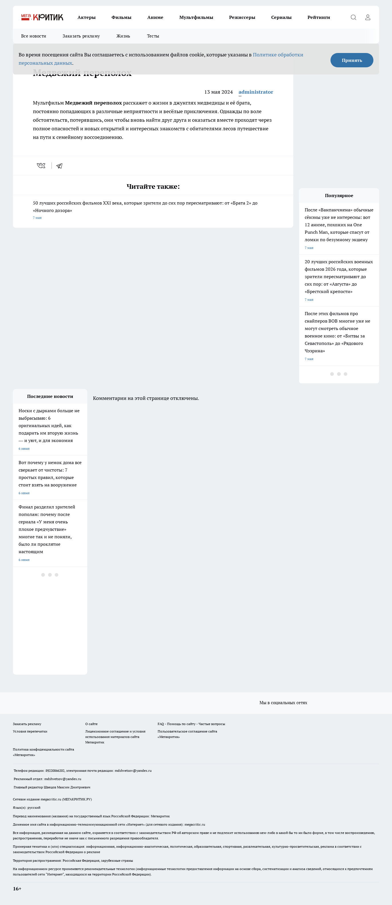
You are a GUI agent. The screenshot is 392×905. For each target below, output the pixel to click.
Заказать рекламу (81, 36)
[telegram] (61, 166)
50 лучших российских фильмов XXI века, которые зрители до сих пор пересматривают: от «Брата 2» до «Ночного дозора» (153, 210)
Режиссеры (242, 17)
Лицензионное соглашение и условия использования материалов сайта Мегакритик (115, 736)
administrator (256, 92)
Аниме (155, 17)
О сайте (91, 724)
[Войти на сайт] (367, 17)
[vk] (42, 166)
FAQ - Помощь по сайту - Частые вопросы (191, 724)
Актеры (87, 17)
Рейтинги (319, 17)
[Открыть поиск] (353, 17)
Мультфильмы (196, 17)
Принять (352, 60)
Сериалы (281, 17)
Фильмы (121, 17)
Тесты (153, 36)
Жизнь (123, 36)
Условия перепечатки (30, 731)
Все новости (33, 36)
